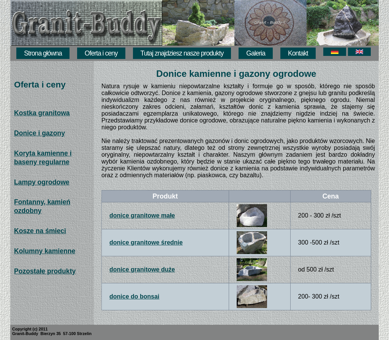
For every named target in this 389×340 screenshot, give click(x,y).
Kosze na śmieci (40, 231)
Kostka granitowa (42, 113)
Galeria (255, 53)
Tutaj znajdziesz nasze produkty (182, 53)
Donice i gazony (39, 133)
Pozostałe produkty (45, 271)
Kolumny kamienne (44, 251)
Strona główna (43, 53)
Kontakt (298, 53)
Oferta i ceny (101, 53)
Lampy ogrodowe (42, 182)
